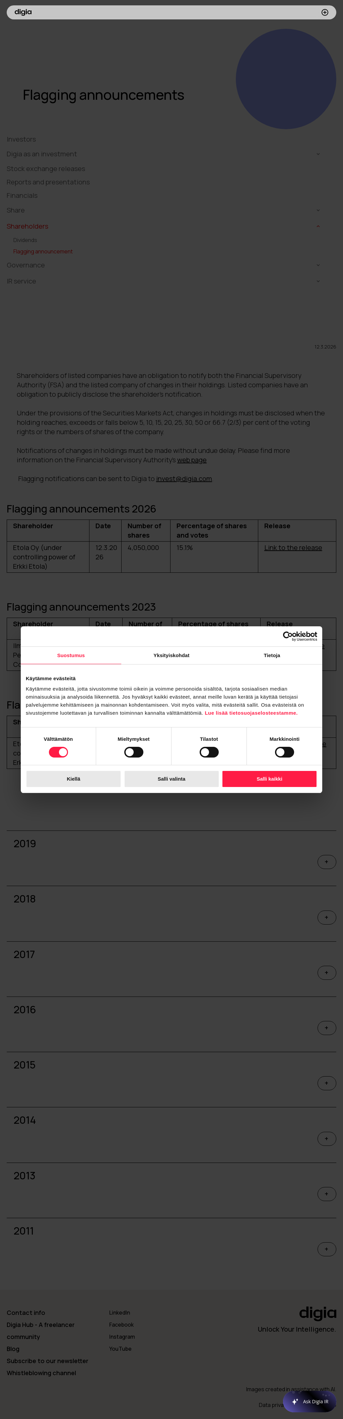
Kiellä (73, 779)
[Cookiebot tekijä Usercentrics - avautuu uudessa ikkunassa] (288, 636)
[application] (306, 1401)
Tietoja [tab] (272, 655)
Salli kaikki (269, 779)
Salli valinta (172, 779)
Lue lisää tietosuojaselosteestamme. (251, 713)
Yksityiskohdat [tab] (171, 655)
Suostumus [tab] (71, 655)
